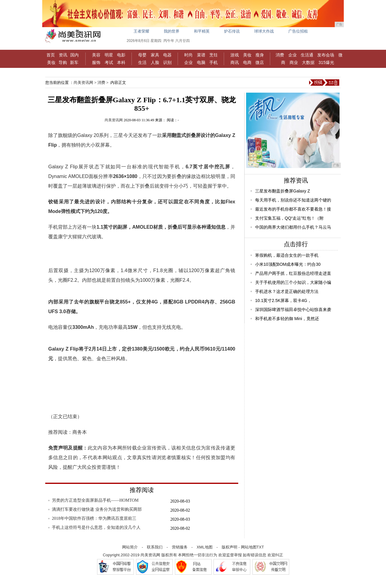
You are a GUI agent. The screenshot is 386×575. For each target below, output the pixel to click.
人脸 (155, 62)
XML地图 (205, 547)
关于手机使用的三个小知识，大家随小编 (293, 282)
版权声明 (229, 547)
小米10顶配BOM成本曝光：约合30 (288, 264)
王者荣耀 (141, 31)
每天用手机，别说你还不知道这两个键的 (293, 200)
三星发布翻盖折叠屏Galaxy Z (282, 191)
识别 (167, 62)
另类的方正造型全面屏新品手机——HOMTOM (95, 500)
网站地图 (249, 547)
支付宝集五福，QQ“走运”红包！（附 (289, 218)
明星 (109, 54)
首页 (50, 54)
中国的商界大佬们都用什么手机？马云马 (293, 227)
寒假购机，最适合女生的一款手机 (286, 255)
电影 (121, 54)
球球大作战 (264, 31)
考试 (109, 62)
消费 (280, 54)
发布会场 (325, 54)
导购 (63, 62)
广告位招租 (298, 31)
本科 (121, 62)
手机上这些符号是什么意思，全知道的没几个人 (96, 527)
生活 (142, 62)
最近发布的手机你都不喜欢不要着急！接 (293, 209)
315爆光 (326, 62)
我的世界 (171, 31)
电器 (167, 54)
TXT (260, 547)
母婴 (142, 54)
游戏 (234, 54)
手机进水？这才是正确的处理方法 (286, 291)
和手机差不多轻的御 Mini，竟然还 (287, 318)
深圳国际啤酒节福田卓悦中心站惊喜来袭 (293, 309)
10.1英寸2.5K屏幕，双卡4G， (283, 300)
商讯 (234, 62)
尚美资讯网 (83, 82)
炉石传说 (232, 31)
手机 (213, 62)
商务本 (79, 432)
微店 (259, 62)
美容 (96, 54)
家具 (155, 54)
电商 (247, 62)
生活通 (307, 54)
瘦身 (259, 54)
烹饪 (213, 54)
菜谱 (201, 54)
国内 (74, 54)
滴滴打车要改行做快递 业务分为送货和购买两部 (97, 509)
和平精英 (202, 31)
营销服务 (180, 547)
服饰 (96, 62)
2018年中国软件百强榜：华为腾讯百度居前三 (94, 518)
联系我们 (155, 547)
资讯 (63, 54)
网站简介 (130, 547)
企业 (188, 62)
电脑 (201, 62)
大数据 (308, 62)
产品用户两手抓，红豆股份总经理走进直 (293, 273)
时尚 (188, 54)
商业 (294, 62)
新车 (74, 62)
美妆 (51, 62)
